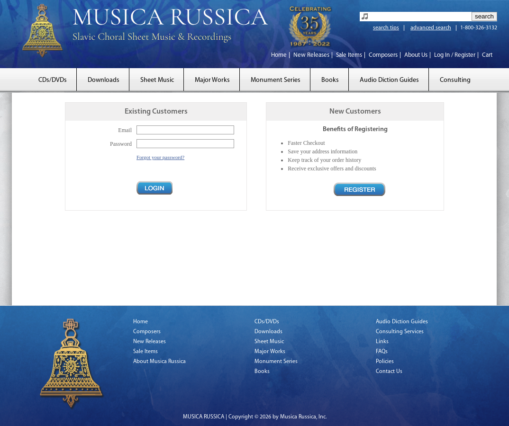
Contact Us (389, 371)
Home (279, 55)
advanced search (430, 28)
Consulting (455, 80)
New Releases (311, 55)
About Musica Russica (159, 361)
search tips (386, 28)
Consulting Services (400, 332)
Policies (385, 361)
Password (121, 144)
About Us (415, 55)
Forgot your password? (160, 157)
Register (360, 189)
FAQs (382, 352)
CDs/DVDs (52, 80)
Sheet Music (157, 80)
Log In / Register (454, 55)
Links (382, 342)
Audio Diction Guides (389, 80)
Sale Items (349, 55)
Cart (487, 55)
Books (330, 80)
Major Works (212, 80)
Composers (383, 55)
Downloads (103, 80)
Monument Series (275, 80)
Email (125, 130)
